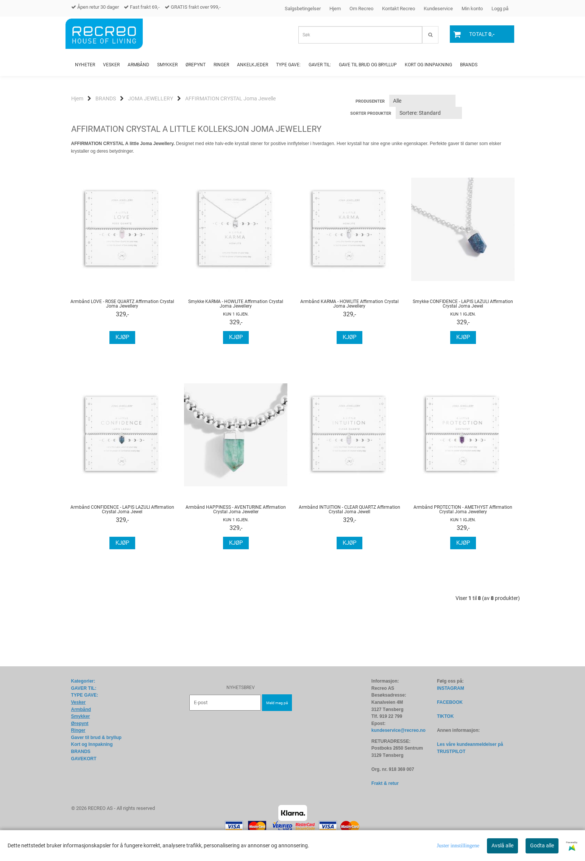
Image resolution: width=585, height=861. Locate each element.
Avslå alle (502, 845)
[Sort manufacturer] (422, 101)
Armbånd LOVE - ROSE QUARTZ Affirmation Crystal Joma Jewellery (122, 303)
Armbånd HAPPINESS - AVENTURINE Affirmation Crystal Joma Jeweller (236, 509)
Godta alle (542, 845)
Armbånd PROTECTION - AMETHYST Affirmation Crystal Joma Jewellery (462, 509)
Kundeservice (438, 8)
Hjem (335, 8)
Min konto (472, 8)
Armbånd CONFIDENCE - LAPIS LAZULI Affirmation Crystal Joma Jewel (122, 509)
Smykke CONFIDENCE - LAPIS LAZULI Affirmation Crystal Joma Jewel (463, 303)
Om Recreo (361, 8)
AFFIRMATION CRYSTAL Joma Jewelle (230, 98)
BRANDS (105, 98)
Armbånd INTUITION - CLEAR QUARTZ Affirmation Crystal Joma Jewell (349, 509)
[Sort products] (429, 113)
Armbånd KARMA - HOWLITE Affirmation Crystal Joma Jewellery (349, 303)
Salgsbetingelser (303, 8)
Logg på (500, 8)
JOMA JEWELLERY (150, 98)
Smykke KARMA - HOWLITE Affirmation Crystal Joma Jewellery (235, 303)
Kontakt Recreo (398, 8)
